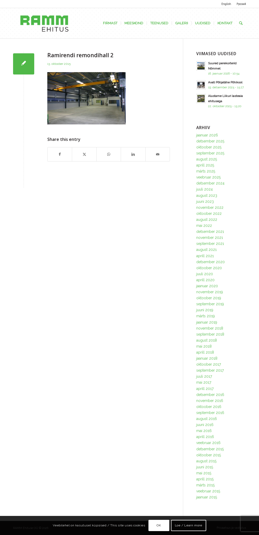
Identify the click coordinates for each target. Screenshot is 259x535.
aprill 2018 (205, 352)
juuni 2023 (205, 201)
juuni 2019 (204, 310)
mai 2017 (203, 382)
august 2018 (206, 340)
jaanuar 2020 (207, 286)
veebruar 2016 (208, 443)
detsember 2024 (210, 183)
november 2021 (209, 237)
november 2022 (209, 207)
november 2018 (209, 328)
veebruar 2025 (208, 177)
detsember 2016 (210, 395)
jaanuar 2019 (206, 322)
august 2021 (206, 250)
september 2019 (210, 304)
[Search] (241, 23)
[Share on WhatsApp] (109, 154)
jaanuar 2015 (206, 497)
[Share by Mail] (158, 154)
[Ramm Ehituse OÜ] (44, 23)
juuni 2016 (205, 425)
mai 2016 (204, 431)
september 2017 (210, 370)
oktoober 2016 (208, 407)
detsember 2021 (210, 231)
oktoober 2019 (208, 298)
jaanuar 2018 (206, 358)
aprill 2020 (205, 280)
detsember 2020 (210, 262)
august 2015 (206, 461)
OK (159, 525)
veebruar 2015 (208, 491)
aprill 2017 (205, 389)
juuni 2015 (204, 467)
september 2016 (210, 413)
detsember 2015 (210, 449)
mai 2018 (204, 346)
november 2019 (209, 292)
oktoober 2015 (208, 455)
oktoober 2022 (209, 213)
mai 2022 (204, 225)
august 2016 (206, 419)
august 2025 (206, 159)
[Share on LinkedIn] (133, 154)
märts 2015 (205, 485)
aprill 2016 (205, 437)
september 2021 (210, 243)
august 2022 (206, 219)
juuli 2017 (204, 376)
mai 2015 (203, 473)
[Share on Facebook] (60, 154)
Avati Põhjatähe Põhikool (225, 82)
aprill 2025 (205, 165)
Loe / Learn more (188, 525)
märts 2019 (205, 316)
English (226, 4)
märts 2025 (205, 171)
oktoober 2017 (208, 364)
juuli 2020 (204, 274)
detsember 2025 (210, 141)
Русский (241, 4)
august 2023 (206, 195)
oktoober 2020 (209, 268)
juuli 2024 (204, 189)
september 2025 (210, 153)
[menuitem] (226, 4)
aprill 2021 (205, 256)
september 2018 (210, 334)
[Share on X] (84, 154)
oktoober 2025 (208, 147)
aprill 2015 (205, 479)
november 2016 (209, 401)
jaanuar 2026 (207, 135)
